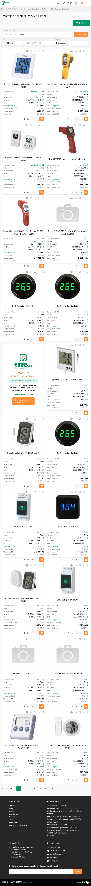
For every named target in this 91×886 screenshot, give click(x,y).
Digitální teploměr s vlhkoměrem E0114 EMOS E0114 (23, 85)
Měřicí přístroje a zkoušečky (59, 9)
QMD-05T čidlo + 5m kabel (67, 453)
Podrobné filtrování (39, 43)
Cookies (50, 836)
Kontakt (12, 805)
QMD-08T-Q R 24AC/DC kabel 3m (68, 673)
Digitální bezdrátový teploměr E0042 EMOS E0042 (23, 599)
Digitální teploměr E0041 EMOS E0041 (23, 453)
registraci (11, 106)
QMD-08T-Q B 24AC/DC (23, 673)
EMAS (3, 9)
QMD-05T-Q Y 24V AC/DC (67, 526)
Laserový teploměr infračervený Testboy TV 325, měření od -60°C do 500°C (23, 232)
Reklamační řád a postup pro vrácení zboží (63, 816)
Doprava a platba (53, 808)
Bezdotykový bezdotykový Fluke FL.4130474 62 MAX (67, 85)
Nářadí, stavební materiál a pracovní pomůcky (23, 9)
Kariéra (11, 820)
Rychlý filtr (81, 23)
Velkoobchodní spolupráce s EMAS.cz (62, 828)
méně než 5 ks (37, 92)
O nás (11, 808)
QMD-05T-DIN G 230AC (23, 526)
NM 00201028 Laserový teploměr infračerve (67, 159)
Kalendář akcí (14, 814)
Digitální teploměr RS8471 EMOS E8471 (67, 379)
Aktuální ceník (52, 822)
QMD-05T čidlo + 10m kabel (23, 306)
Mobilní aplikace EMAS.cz (57, 825)
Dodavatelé (13, 822)
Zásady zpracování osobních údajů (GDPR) (64, 819)
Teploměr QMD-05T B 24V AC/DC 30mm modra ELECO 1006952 (67, 232)
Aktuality (12, 811)
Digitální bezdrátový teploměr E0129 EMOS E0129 (68, 746)
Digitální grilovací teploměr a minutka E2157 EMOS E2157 (23, 746)
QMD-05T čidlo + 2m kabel (67, 306)
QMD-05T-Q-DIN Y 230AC (67, 600)
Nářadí (44, 9)
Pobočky (12, 817)
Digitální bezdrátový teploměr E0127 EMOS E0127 (23, 159)
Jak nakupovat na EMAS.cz (57, 805)
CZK (70, 3)
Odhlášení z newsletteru (18, 825)
